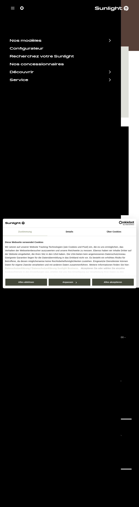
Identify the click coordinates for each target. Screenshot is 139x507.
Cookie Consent (88, 439)
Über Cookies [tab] (114, 231)
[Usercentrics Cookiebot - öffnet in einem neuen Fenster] (121, 223)
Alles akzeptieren (113, 282)
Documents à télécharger (35, 431)
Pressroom (85, 426)
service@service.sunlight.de (98, 329)
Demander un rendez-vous (83, 105)
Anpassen (69, 282)
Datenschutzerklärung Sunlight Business (55, 268)
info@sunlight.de (91, 357)
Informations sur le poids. (92, 443)
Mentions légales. (89, 430)
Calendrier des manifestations (40, 426)
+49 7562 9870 (90, 333)
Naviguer (43, 105)
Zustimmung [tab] (25, 231)
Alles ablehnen (26, 282)
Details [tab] (69, 231)
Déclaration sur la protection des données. (101, 435)
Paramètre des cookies (69, 177)
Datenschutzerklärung (17, 268)
